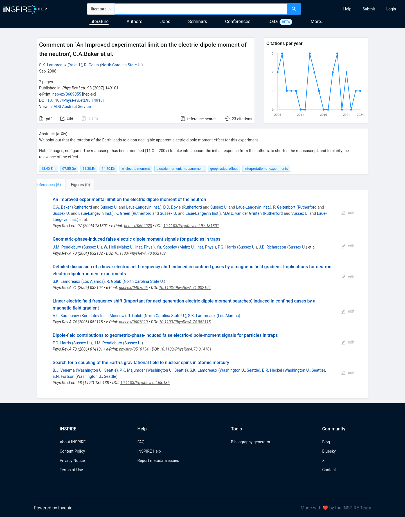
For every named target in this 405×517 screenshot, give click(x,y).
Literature (99, 21)
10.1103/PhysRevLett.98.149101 (76, 100)
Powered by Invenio (53, 508)
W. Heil (110, 247)
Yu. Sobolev (167, 247)
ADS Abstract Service (72, 106)
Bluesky (329, 451)
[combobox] (201, 9)
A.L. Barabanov (66, 315)
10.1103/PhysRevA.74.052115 (185, 322)
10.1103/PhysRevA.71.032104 (185, 287)
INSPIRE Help (149, 451)
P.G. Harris (227, 247)
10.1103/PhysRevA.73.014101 (186, 349)
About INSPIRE (73, 442)
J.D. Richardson (272, 247)
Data (273, 21)
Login (391, 9)
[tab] (54, 185)
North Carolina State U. (121, 65)
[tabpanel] (202, 294)
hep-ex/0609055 (66, 94)
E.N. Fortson (63, 376)
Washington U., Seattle (97, 370)
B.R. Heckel (272, 370)
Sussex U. (109, 207)
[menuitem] (347, 9)
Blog (326, 442)
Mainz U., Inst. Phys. (136, 247)
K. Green (122, 213)
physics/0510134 (133, 349)
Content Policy (72, 451)
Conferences (237, 21)
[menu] (353, 9)
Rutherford (82, 207)
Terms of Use (71, 470)
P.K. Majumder (132, 370)
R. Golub (91, 65)
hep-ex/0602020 (138, 225)
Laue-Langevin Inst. (143, 207)
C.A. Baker (62, 207)
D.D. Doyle (172, 207)
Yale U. (75, 65)
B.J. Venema (64, 370)
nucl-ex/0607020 (133, 322)
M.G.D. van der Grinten (242, 213)
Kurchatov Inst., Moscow (103, 315)
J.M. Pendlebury (67, 247)
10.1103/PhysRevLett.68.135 (145, 382)
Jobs (165, 21)
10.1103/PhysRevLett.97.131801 (191, 225)
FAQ (140, 442)
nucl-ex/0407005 (133, 287)
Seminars (197, 21)
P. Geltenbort (284, 207)
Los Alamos (93, 281)
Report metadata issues (158, 460)
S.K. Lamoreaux (53, 65)
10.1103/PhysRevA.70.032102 (140, 253)
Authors (134, 21)
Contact (329, 470)
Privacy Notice (72, 460)
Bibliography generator (250, 442)
